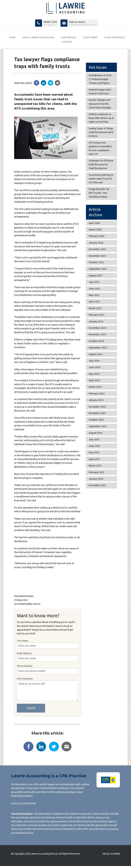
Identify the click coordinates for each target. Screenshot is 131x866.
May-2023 (94, 452)
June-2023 (94, 446)
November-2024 (97, 334)
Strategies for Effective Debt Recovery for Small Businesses (101, 164)
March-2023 (95, 465)
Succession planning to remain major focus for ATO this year (101, 179)
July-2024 (94, 360)
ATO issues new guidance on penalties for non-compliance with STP (100, 148)
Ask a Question (47, 689)
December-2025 (97, 249)
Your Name (47, 644)
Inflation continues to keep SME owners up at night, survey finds (101, 118)
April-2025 (94, 301)
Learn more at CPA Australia (23, 803)
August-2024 (96, 354)
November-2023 (97, 413)
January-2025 (96, 321)
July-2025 (94, 282)
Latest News (90, 37)
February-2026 (96, 236)
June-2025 (94, 288)
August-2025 (96, 275)
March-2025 (95, 308)
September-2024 (98, 347)
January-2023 (96, 478)
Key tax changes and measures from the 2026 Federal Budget (100, 104)
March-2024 (95, 387)
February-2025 (96, 314)
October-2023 (96, 419)
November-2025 (97, 256)
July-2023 (94, 439)
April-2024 (94, 380)
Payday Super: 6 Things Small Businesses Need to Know (101, 132)
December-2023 (97, 406)
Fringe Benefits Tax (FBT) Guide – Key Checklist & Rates (99, 193)
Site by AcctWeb (111, 853)
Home (12, 37)
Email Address (47, 657)
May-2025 (94, 295)
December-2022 (97, 485)
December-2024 (97, 328)
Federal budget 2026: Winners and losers (100, 91)
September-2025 (98, 268)
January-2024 (96, 400)
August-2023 (96, 432)
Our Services (68, 37)
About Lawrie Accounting (38, 37)
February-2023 (96, 472)
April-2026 (94, 223)
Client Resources (114, 37)
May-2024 (94, 374)
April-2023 (94, 459)
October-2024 (96, 341)
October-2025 (96, 262)
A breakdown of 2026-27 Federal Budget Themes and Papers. (100, 79)
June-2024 (94, 367)
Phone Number (47, 669)
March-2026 (95, 229)
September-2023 (98, 426)
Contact (67, 41)
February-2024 (96, 393)
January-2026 (96, 242)
